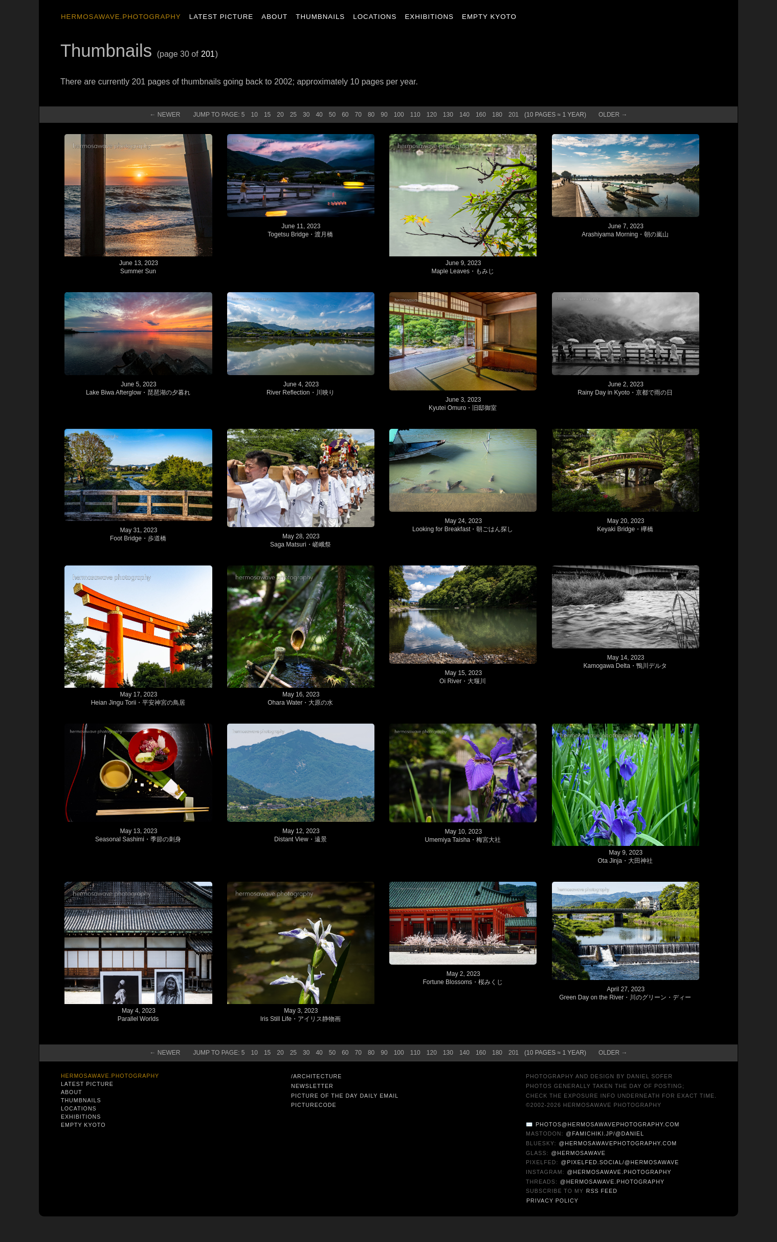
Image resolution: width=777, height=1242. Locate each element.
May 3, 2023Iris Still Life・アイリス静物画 (300, 1014)
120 (432, 114)
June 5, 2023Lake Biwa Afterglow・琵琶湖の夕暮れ (138, 388)
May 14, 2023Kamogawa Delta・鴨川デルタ (625, 661)
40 (319, 114)
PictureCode (314, 1105)
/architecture (316, 1076)
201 (208, 54)
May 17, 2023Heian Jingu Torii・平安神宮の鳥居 (138, 698)
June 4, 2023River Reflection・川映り (301, 388)
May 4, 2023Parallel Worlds (138, 1014)
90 (384, 114)
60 (345, 114)
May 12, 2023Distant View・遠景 (300, 835)
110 (415, 114)
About (274, 16)
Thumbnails (320, 16)
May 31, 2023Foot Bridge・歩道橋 (138, 534)
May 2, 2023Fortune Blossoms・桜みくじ (463, 978)
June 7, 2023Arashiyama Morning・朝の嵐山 (625, 230)
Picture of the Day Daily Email (344, 1096)
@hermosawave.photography (619, 1172)
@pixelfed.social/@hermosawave (620, 1162)
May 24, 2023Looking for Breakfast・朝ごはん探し (462, 525)
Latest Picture (221, 16)
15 (267, 114)
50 (332, 114)
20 (280, 114)
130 (448, 114)
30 (306, 114)
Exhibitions (429, 16)
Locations (374, 16)
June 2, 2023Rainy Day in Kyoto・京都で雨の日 (625, 388)
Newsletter (312, 1086)
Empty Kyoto (489, 16)
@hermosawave (578, 1153)
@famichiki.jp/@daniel (605, 1133)
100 (399, 114)
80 (371, 114)
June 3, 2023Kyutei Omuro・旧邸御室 (463, 403)
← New (164, 114)
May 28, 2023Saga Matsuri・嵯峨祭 (300, 540)
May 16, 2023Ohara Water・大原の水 (300, 698)
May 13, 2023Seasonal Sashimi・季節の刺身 (138, 835)
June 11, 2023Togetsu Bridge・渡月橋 (300, 230)
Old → (613, 114)
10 (254, 114)
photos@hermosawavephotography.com (607, 1124)
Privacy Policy (552, 1200)
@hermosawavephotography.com (618, 1143)
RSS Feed (601, 1191)
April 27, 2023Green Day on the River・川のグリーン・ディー (625, 993)
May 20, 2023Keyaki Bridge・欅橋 (625, 525)
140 (464, 114)
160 (481, 114)
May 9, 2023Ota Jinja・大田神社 (624, 856)
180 (497, 114)
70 (358, 114)
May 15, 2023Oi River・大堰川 (462, 677)
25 (293, 114)
